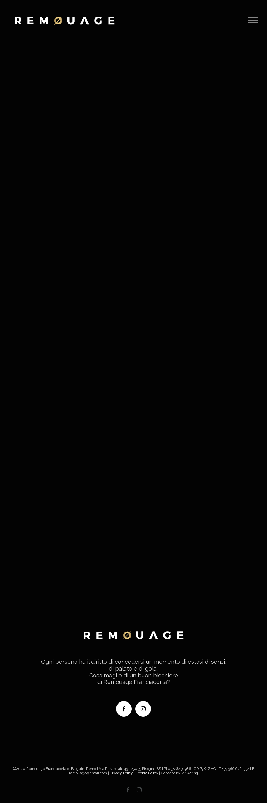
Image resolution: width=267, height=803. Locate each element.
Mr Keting (189, 773)
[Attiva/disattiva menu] (253, 20)
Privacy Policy (121, 773)
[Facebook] (124, 709)
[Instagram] (143, 709)
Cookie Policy (147, 773)
